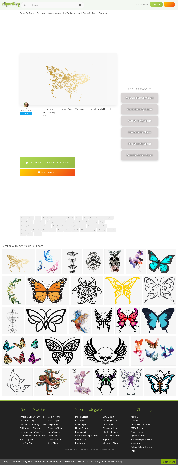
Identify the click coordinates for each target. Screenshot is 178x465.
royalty (64, 226)
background (25, 230)
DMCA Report (137, 428)
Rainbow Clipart (83, 443)
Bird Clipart (108, 424)
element (91, 226)
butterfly (111, 230)
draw (31, 218)
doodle (56, 226)
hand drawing (26, 222)
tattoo (80, 222)
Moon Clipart (81, 416)
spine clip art (26, 439)
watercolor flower (58, 218)
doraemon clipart (28, 420)
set (85, 218)
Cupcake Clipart (55, 428)
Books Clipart (53, 420)
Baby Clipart (53, 443)
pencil (70, 218)
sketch (45, 218)
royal (38, 218)
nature (37, 234)
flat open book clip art (31, 431)
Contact (134, 420)
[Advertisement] (68, 34)
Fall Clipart (80, 420)
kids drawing (69, 222)
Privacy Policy (137, 431)
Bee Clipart (80, 431)
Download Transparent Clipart (47, 162)
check (76, 230)
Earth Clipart (53, 431)
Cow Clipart (108, 416)
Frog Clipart (53, 424)
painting (50, 222)
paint (60, 230)
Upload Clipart (138, 435)
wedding (101, 230)
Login (169, 4)
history (52, 230)
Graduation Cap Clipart (86, 435)
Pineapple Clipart (111, 428)
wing (44, 230)
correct (82, 226)
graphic (73, 226)
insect (23, 218)
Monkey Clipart (110, 431)
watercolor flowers (42, 226)
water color (39, 222)
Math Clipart (53, 416)
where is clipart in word (32, 416)
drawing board (26, 226)
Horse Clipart (81, 428)
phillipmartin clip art (30, 428)
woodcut (99, 218)
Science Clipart (54, 439)
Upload (156, 4)
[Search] (80, 5)
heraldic (36, 230)
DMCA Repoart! (47, 172)
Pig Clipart (108, 439)
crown (58, 222)
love (23, 234)
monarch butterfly (88, 230)
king (101, 222)
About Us (135, 416)
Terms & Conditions (140, 424)
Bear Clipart (81, 439)
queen (78, 218)
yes (91, 218)
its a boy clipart (27, 443)
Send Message (26, 114)
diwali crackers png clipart (33, 424)
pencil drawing (91, 222)
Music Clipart (53, 435)
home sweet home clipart (33, 435)
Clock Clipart (81, 424)
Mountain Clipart (111, 443)
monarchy (101, 226)
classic (67, 230)
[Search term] (52, 5)
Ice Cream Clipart (111, 435)
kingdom (109, 218)
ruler (30, 234)
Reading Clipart (110, 420)
